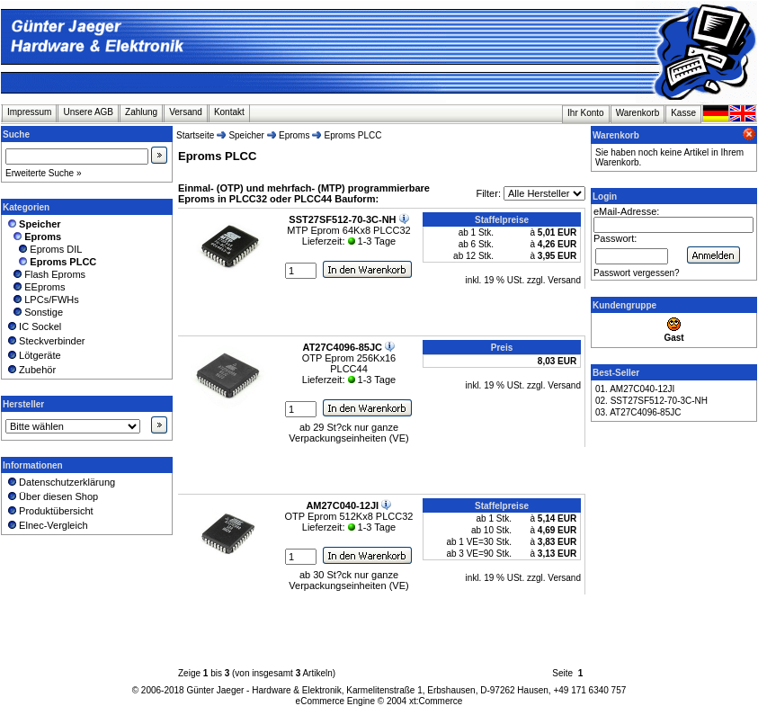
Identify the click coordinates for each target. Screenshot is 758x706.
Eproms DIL (43, 249)
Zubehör (30, 369)
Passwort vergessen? (636, 273)
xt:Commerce (435, 701)
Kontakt (229, 112)
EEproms (35, 287)
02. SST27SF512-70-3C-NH (651, 401)
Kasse (683, 113)
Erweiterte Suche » (43, 173)
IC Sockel (33, 326)
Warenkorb (638, 113)
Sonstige (34, 312)
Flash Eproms (45, 274)
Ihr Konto (585, 113)
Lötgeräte (33, 355)
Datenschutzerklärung (60, 482)
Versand (185, 112)
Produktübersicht (49, 510)
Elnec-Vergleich (46, 525)
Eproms (294, 135)
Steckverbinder (45, 340)
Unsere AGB (88, 112)
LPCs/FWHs (42, 299)
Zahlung (141, 112)
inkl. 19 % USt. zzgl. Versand (523, 280)
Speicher (245, 135)
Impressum (29, 112)
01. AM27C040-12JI (634, 389)
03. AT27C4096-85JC (638, 412)
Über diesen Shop (51, 496)
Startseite (195, 135)
